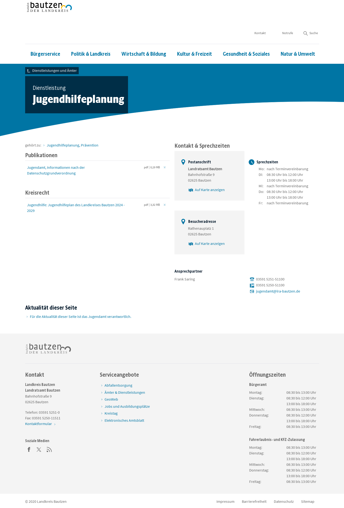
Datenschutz (284, 501)
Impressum (225, 501)
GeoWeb (111, 399)
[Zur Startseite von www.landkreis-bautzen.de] (49, 15)
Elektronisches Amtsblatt (124, 420)
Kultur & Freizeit (194, 40)
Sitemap (307, 501)
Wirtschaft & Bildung (143, 40)
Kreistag (111, 413)
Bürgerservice (45, 40)
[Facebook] (29, 449)
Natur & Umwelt (298, 40)
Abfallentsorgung (118, 385)
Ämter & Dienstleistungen (125, 392)
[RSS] (49, 449)
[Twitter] (39, 449)
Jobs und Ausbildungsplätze (127, 406)
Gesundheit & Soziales (246, 40)
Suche (310, 19)
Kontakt (260, 19)
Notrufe (287, 19)
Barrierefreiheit (254, 501)
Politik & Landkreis (90, 40)
